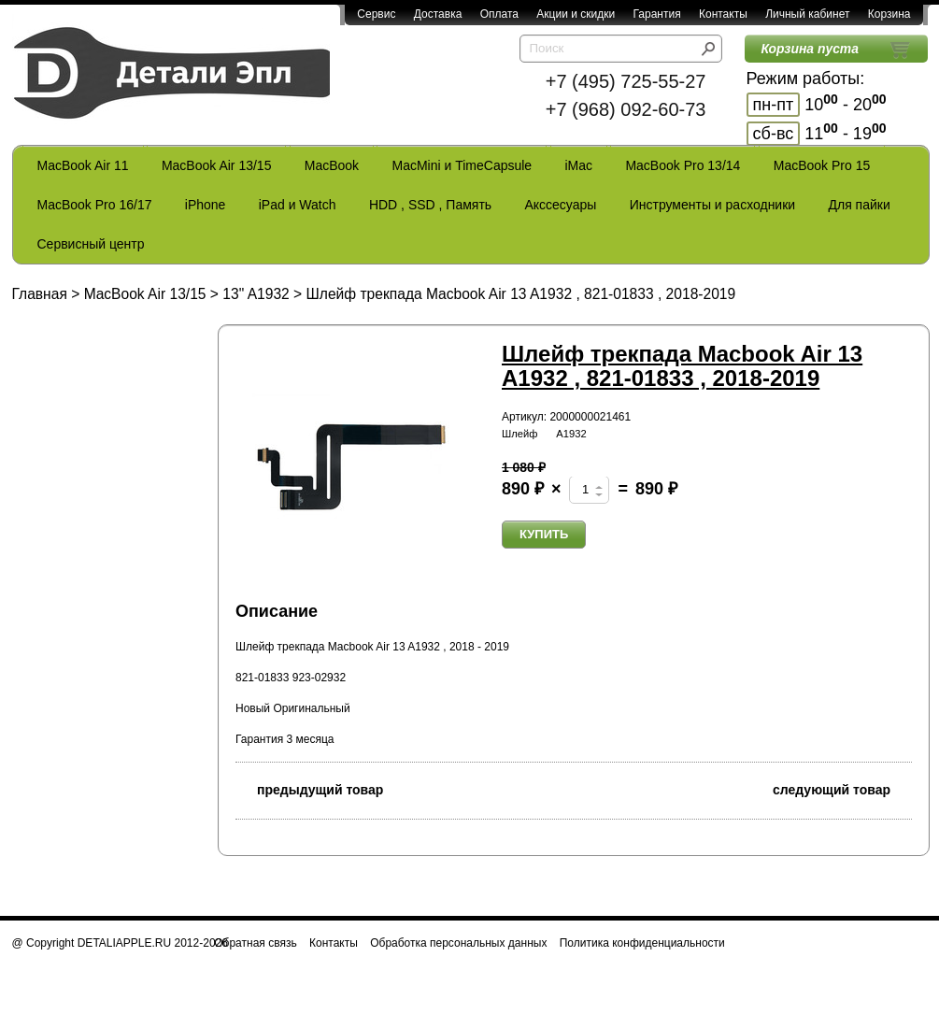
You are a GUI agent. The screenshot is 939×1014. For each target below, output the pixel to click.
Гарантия (656, 14)
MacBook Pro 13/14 (682, 165)
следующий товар (842, 788)
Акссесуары (560, 204)
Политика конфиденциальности (642, 943)
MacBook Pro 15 (822, 165)
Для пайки (858, 204)
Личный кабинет (807, 14)
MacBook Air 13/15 (217, 165)
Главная (39, 294)
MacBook (332, 165)
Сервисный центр (91, 243)
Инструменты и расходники (712, 204)
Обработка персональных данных (458, 943)
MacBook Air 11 (83, 165)
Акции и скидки (575, 14)
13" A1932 (255, 294)
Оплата (499, 14)
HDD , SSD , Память (430, 204)
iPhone (205, 204)
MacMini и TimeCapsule (461, 165)
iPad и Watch (297, 204)
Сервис (376, 14)
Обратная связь (255, 943)
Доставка (438, 14)
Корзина (889, 14)
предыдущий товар (309, 788)
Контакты (723, 14)
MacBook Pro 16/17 (94, 204)
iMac (579, 165)
